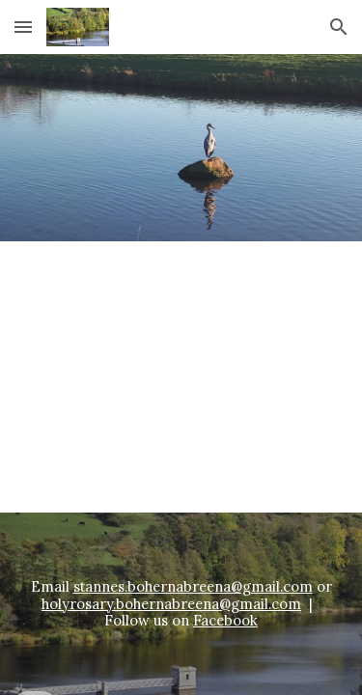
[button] (23, 26)
